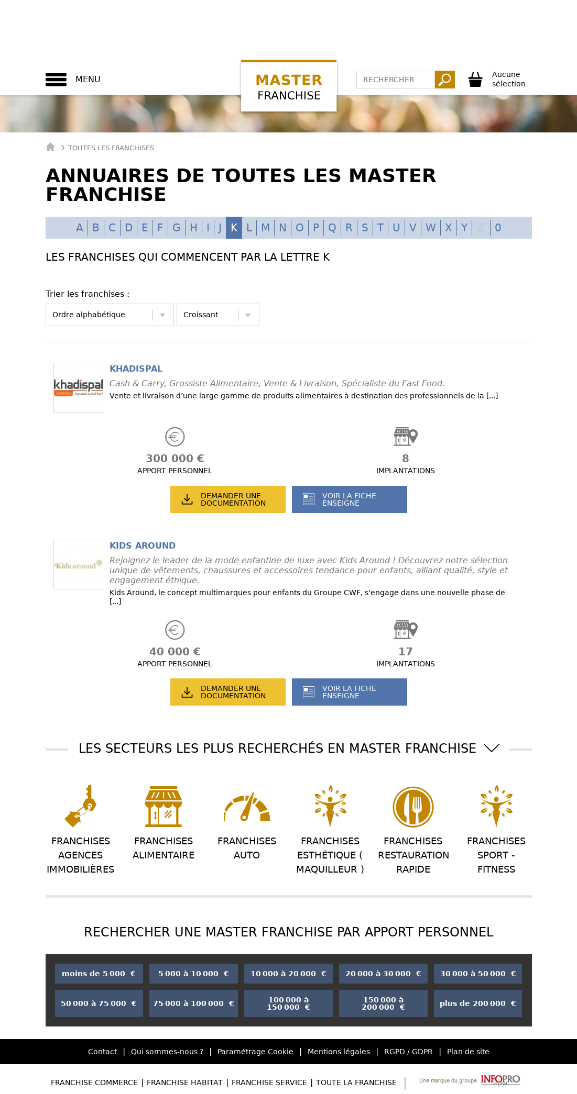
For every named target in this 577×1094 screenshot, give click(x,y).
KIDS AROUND (143, 546)
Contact (102, 1051)
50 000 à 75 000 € (99, 1003)
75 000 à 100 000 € (193, 1003)
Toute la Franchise (356, 1082)
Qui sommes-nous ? (167, 1051)
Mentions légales (339, 1051)
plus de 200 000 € (478, 1003)
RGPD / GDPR (408, 1051)
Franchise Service (269, 1082)
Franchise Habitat (185, 1082)
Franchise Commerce (94, 1082)
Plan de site (468, 1051)
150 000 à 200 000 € (383, 1003)
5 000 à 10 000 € (193, 973)
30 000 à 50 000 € (478, 973)
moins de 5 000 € (99, 973)
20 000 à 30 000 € (383, 973)
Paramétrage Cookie (255, 1051)
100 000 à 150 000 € (288, 1003)
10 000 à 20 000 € (288, 973)
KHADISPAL (136, 369)
